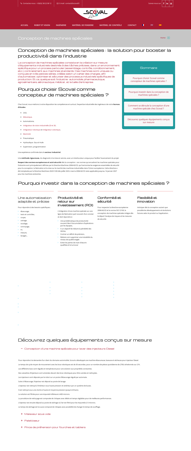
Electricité (27, 134)
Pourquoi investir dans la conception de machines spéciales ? (149, 93)
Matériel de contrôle (110, 25)
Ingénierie (61, 25)
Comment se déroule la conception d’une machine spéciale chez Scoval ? (148, 107)
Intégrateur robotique (31, 130)
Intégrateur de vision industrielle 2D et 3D (39, 125)
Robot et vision (42, 25)
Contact (132, 25)
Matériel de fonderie (83, 25)
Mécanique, (27, 117)
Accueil (24, 25)
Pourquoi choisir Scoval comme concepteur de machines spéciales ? (149, 80)
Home (163, 37)
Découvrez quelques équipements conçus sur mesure (149, 121)
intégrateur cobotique (51, 130)
